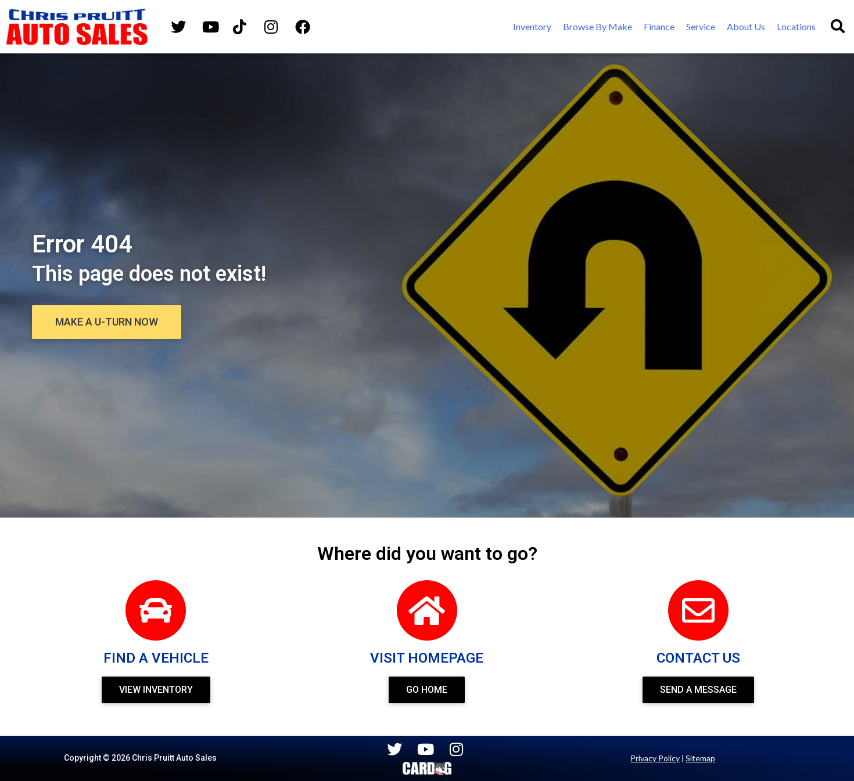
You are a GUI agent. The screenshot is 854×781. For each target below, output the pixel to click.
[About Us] (746, 27)
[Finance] (659, 27)
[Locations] (796, 27)
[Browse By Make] (597, 27)
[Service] (700, 27)
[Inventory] (532, 27)
